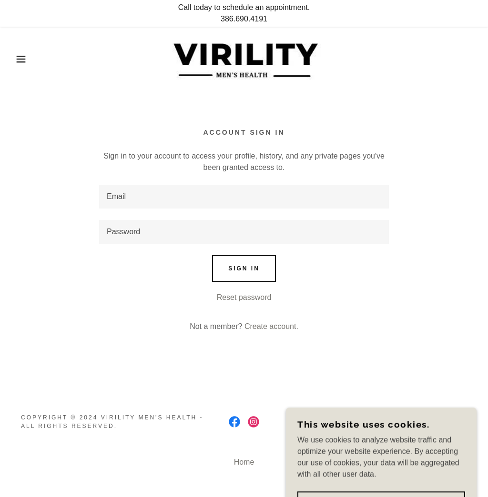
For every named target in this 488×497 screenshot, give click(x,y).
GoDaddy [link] (447, 421)
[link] (244, 58)
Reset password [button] (244, 297)
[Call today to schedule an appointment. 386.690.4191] (244, 13)
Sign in (244, 268)
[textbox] (244, 197)
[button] (24, 59)
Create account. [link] (271, 326)
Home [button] (244, 462)
